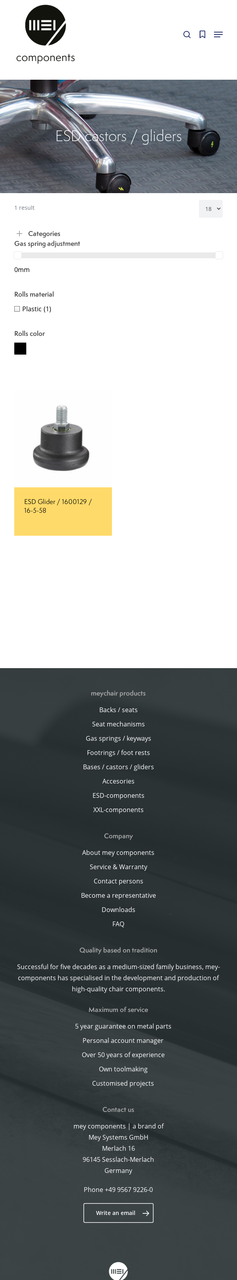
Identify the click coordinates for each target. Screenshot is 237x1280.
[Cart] (202, 34)
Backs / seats (118, 709)
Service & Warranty (118, 866)
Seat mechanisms (118, 724)
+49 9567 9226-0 (129, 1189)
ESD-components (118, 795)
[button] (218, 34)
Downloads (118, 909)
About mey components (118, 852)
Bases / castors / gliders (118, 767)
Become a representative (118, 895)
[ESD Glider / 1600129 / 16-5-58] (63, 438)
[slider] (18, 255)
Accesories (118, 781)
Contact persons (118, 881)
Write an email (123, 1213)
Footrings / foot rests (118, 752)
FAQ (118, 924)
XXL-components (118, 809)
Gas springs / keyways (118, 738)
